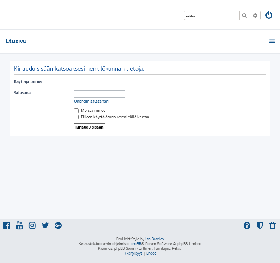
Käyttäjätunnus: (28, 81)
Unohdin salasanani (91, 101)
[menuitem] (269, 16)
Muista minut (89, 110)
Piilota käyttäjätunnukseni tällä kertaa (111, 116)
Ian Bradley (154, 239)
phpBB (136, 243)
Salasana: (22, 92)
